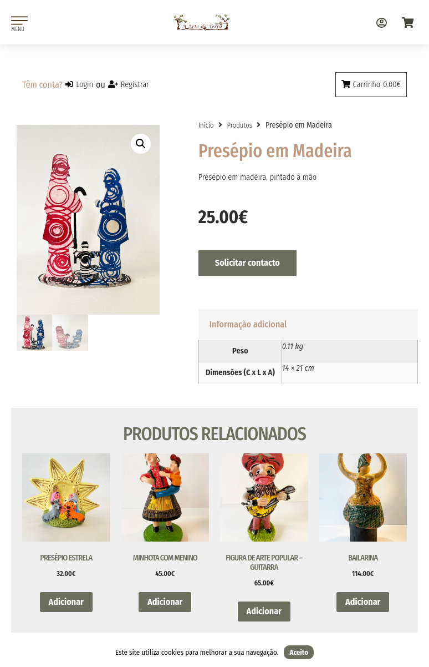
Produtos (239, 125)
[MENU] (19, 20)
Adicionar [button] (66, 602)
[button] (141, 144)
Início (206, 125)
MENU (17, 29)
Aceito (298, 652)
